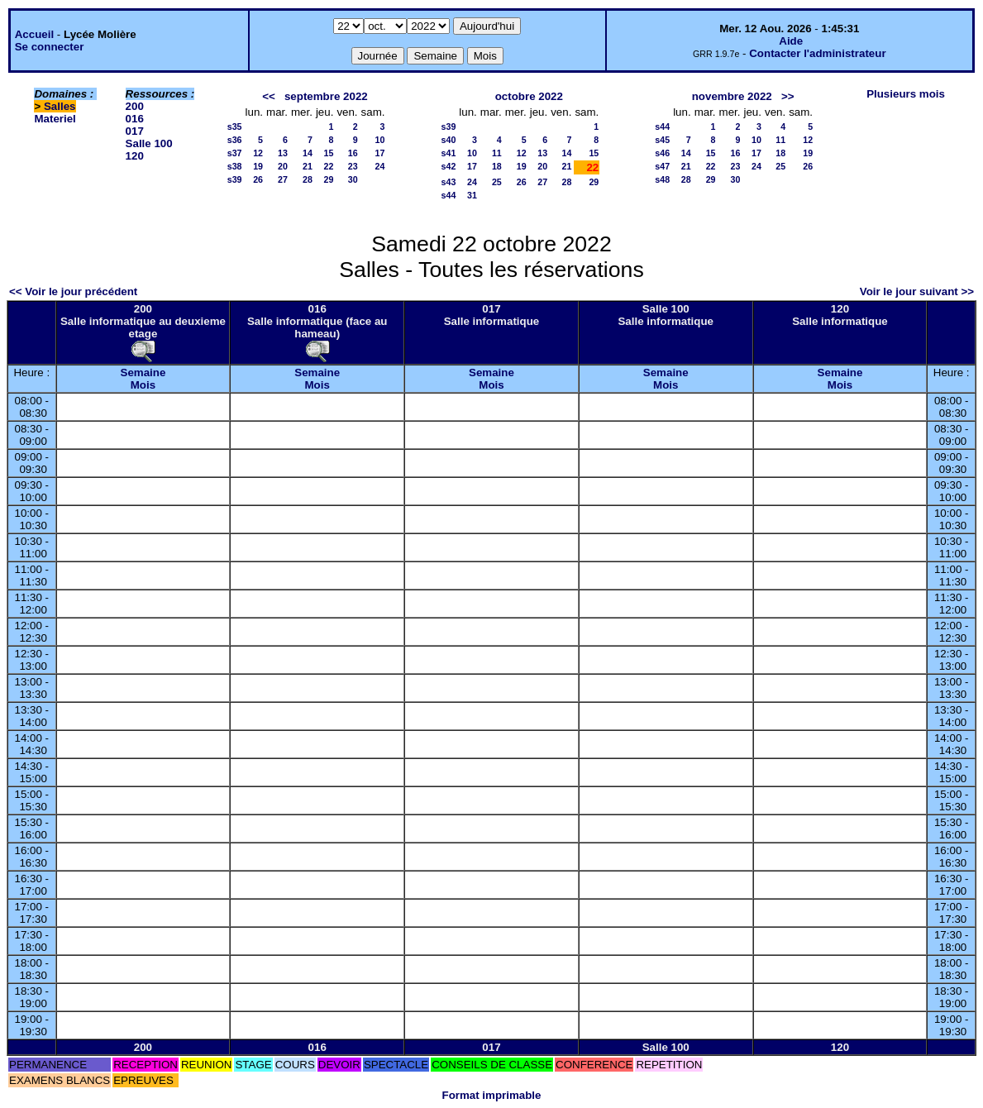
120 (135, 156)
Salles (60, 106)
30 (353, 179)
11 (497, 153)
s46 (662, 153)
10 (380, 140)
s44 (448, 195)
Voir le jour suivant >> (917, 291)
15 (329, 153)
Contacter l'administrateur (817, 53)
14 (308, 153)
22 (329, 166)
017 (135, 131)
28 (308, 179)
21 (308, 166)
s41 (448, 153)
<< (268, 96)
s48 (662, 179)
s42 (448, 166)
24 (380, 166)
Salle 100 (149, 143)
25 (497, 182)
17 (380, 153)
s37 (234, 153)
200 (135, 106)
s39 (234, 179)
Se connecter (49, 47)
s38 (234, 166)
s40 (448, 140)
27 (283, 179)
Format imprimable (492, 1095)
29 (329, 179)
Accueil (34, 34)
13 (283, 153)
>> (788, 96)
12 (258, 153)
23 (353, 166)
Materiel (54, 118)
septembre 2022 (326, 96)
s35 (234, 126)
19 (258, 166)
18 (497, 166)
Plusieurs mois (905, 94)
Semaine (143, 372)
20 (283, 166)
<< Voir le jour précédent (73, 291)
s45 (662, 140)
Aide (791, 41)
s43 (448, 182)
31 (472, 195)
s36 (234, 140)
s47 (662, 166)
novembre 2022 (732, 96)
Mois (143, 385)
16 (353, 153)
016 (135, 118)
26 (258, 179)
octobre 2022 (529, 96)
